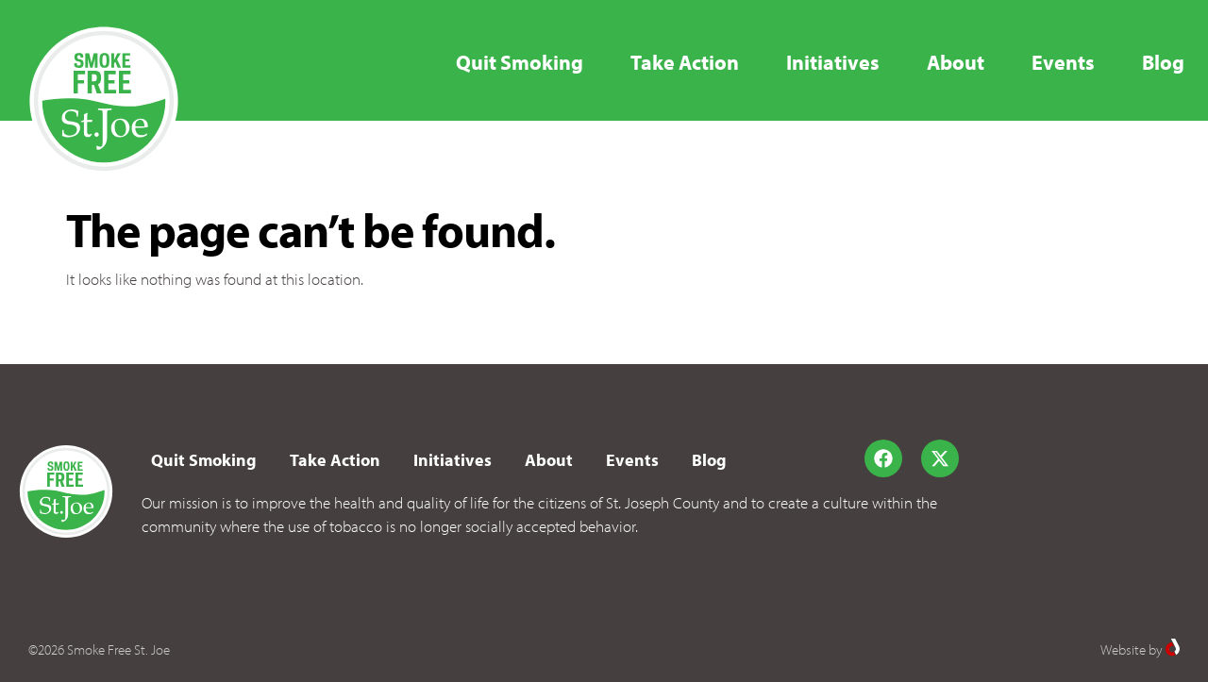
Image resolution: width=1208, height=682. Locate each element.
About (955, 62)
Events (1063, 62)
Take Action (684, 62)
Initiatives (833, 62)
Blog (1163, 62)
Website (1123, 649)
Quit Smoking (519, 62)
